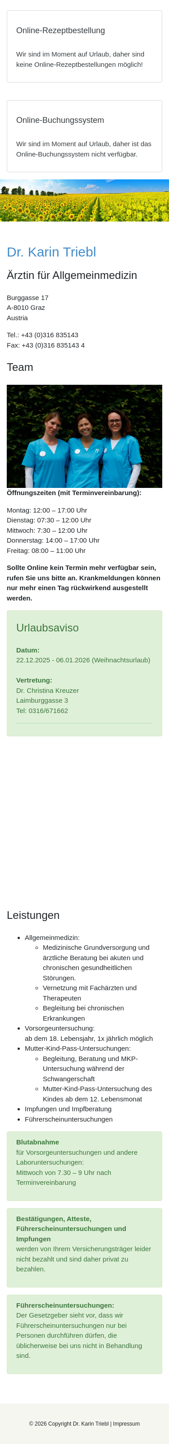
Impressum (126, 1424)
